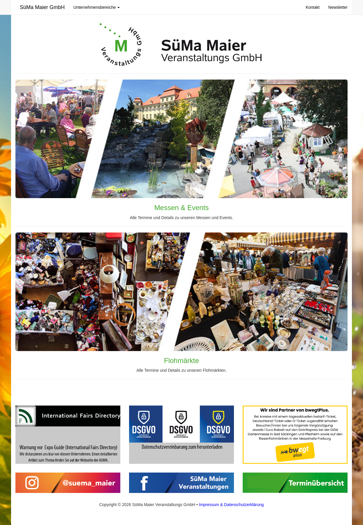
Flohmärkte (181, 360)
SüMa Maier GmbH (42, 7)
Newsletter (338, 7)
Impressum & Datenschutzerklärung (231, 504)
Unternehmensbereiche (96, 7)
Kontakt (312, 7)
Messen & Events (181, 208)
